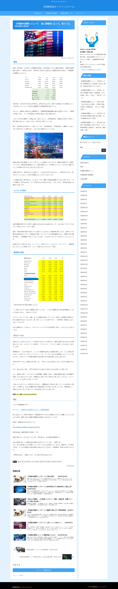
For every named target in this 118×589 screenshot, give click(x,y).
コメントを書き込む (44, 572)
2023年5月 (83, 333)
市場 (23, 461)
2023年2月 (83, 345)
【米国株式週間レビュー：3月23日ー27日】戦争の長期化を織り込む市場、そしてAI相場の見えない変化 (92, 116)
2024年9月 (83, 268)
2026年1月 (83, 203)
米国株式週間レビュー (87, 171)
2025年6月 (83, 232)
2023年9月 (83, 317)
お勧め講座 (83, 179)
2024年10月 (84, 264)
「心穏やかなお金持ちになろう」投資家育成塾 (34, 409)
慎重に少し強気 (30, 461)
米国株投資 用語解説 (86, 175)
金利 (59, 461)
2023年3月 (83, 341)
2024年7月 (83, 276)
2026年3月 (83, 195)
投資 (14, 461)
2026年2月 (83, 199)
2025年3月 (83, 244)
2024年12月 (84, 256)
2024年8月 (83, 272)
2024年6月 (83, 280)
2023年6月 (83, 329)
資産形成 (54, 461)
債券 (19, 461)
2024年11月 (84, 260)
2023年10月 (84, 313)
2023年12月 (84, 305)
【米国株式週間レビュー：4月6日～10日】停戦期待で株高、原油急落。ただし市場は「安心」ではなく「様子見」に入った (92, 93)
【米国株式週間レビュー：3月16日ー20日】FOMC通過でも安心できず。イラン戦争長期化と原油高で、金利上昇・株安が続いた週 (92, 126)
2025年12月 (84, 207)
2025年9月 (83, 219)
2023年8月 (83, 321)
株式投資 (42, 461)
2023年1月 (83, 349)
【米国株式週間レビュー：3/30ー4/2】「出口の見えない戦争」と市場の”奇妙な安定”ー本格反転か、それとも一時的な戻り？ (92, 105)
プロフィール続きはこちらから (91, 69)
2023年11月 (84, 309)
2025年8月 (83, 224)
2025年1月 (83, 252)
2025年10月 (84, 215)
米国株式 (48, 461)
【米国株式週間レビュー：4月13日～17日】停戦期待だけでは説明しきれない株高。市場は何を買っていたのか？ (92, 83)
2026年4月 (83, 191)
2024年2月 (83, 297)
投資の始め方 (84, 162)
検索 (81, 147)
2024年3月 (83, 292)
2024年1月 (83, 301)
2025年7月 (83, 228)
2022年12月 (84, 353)
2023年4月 (83, 337)
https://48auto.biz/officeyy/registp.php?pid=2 (26, 427)
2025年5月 (83, 236)
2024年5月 (83, 284)
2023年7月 (83, 325)
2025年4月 (83, 240)
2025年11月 (84, 211)
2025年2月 (83, 248)
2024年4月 (83, 288)
